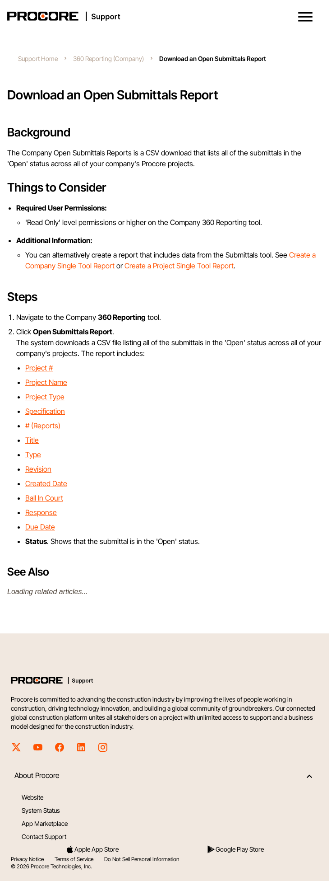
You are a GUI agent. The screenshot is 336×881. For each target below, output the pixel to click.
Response (41, 512)
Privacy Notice (27, 859)
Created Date (46, 483)
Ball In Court (44, 497)
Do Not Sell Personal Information (141, 859)
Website (32, 797)
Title (32, 440)
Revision (38, 468)
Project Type (44, 396)
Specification (45, 411)
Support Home (38, 58)
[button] (305, 16)
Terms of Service (74, 859)
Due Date (40, 526)
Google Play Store (235, 849)
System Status (41, 810)
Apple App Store (92, 849)
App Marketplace (45, 823)
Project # (39, 367)
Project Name (46, 382)
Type (33, 454)
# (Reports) (42, 425)
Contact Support (44, 836)
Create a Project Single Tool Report (179, 265)
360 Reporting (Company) (108, 58)
